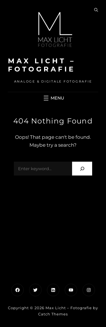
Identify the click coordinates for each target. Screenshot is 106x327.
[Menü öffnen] (53, 98)
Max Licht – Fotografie (42, 65)
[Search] (82, 169)
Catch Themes (53, 314)
